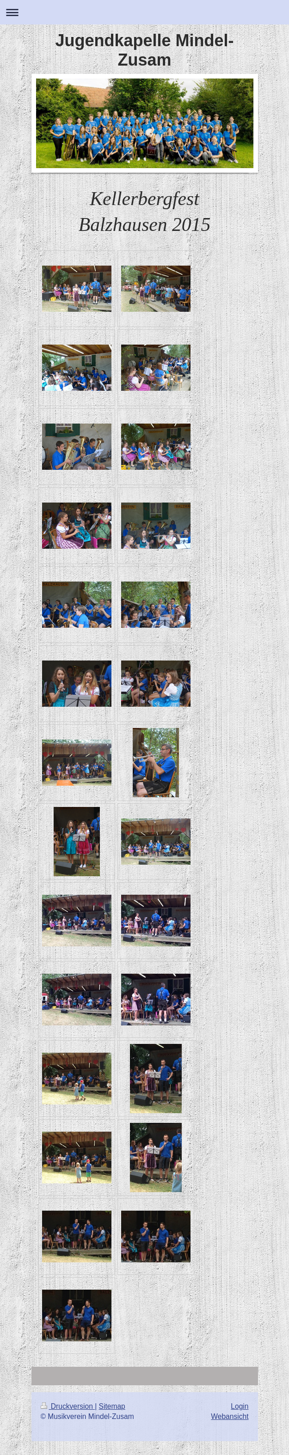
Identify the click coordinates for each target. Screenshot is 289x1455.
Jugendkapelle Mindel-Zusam (144, 50)
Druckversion (68, 1406)
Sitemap (112, 1406)
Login (239, 1406)
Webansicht (229, 1416)
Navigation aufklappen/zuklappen (144, 12)
